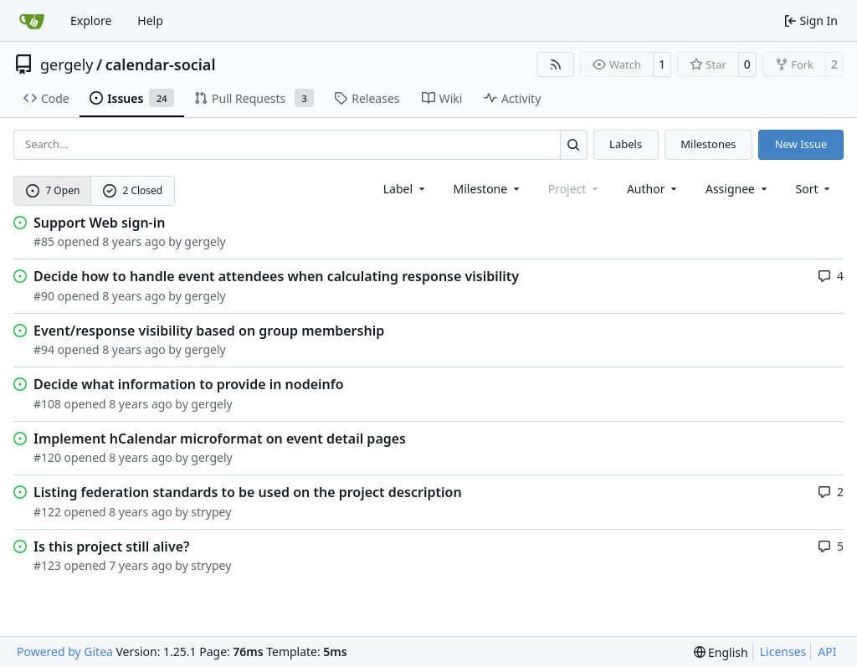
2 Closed (133, 190)
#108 (47, 404)
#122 (47, 512)
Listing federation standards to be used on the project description (247, 492)
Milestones (708, 143)
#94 (43, 349)
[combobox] (405, 189)
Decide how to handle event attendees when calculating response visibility (276, 276)
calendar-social (160, 64)
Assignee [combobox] (738, 189)
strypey (211, 512)
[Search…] (574, 144)
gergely (67, 64)
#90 (43, 296)
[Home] (31, 21)
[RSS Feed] (555, 64)
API (827, 651)
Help (150, 20)
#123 (47, 565)
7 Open (53, 190)
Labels (625, 143)
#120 (47, 457)
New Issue (801, 143)
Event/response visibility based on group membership (208, 330)
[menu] (814, 189)
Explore (90, 20)
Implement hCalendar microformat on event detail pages (219, 438)
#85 (43, 241)
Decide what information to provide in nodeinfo (188, 384)
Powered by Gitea (65, 651)
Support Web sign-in (99, 222)
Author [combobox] (653, 189)
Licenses (783, 651)
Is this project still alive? (111, 546)
